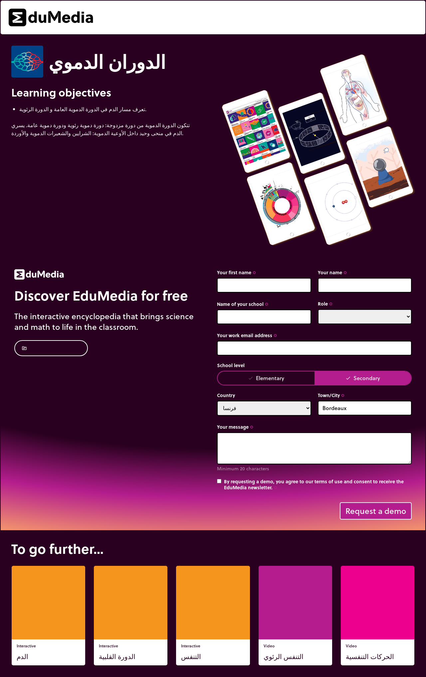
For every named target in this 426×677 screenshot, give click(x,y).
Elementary (266, 378)
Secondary (362, 378)
